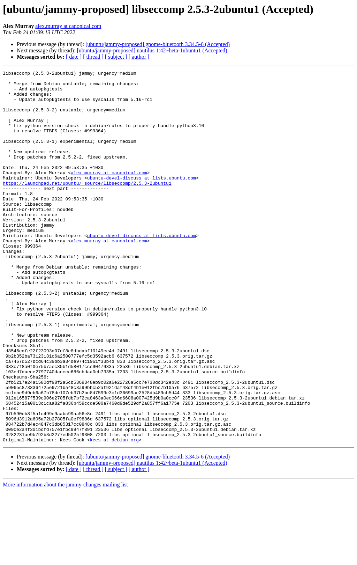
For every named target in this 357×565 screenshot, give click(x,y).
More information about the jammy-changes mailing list (65, 559)
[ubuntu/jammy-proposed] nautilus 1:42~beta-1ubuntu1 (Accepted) (152, 50)
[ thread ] (93, 57)
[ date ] (74, 57)
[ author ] (139, 57)
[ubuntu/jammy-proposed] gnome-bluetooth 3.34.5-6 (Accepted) (157, 44)
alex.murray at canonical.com (68, 26)
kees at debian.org (114, 514)
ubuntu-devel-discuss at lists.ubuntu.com (141, 200)
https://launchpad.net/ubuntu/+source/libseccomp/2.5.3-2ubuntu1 (87, 206)
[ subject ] (116, 57)
